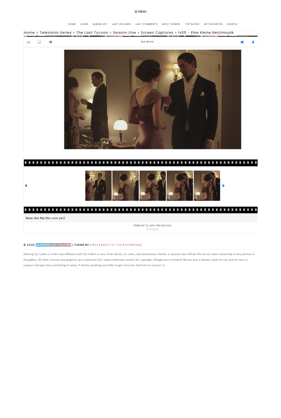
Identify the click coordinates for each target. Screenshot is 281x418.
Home (72, 24)
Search (232, 24)
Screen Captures (157, 32)
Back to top (111, 245)
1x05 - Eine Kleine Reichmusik (206, 32)
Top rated (192, 24)
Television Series (56, 32)
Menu (142, 12)
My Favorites (213, 24)
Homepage (133, 245)
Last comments (147, 24)
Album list (100, 24)
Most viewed (171, 24)
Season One (124, 32)
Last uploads (121, 24)
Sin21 (94, 245)
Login (85, 24)
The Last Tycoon (92, 32)
